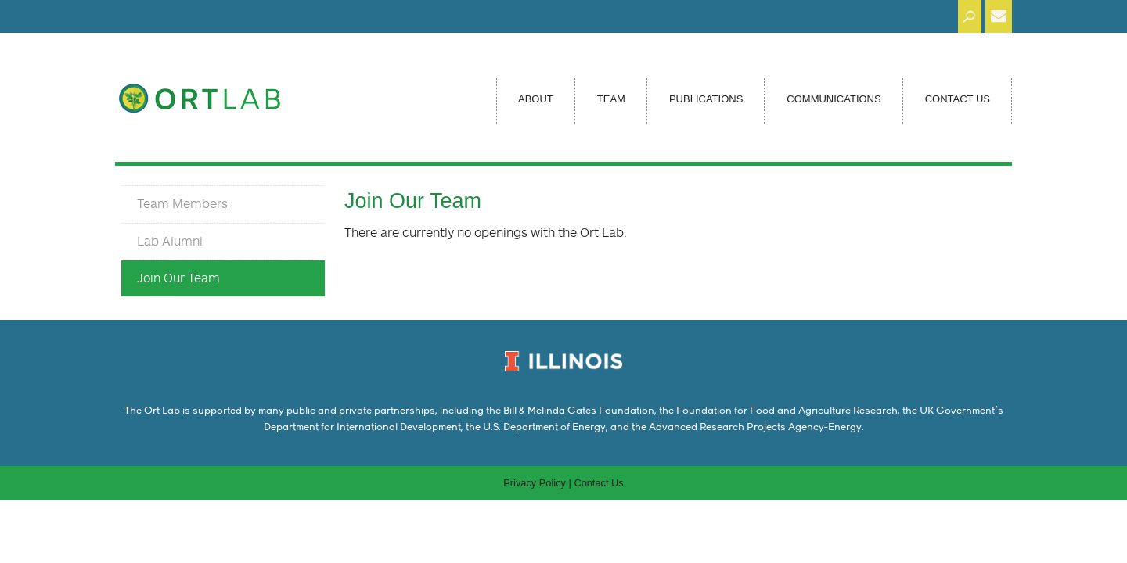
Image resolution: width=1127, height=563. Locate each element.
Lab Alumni (170, 241)
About (535, 99)
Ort (213, 94)
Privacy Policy (534, 483)
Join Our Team (178, 277)
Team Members (182, 203)
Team (611, 99)
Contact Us (957, 99)
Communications (833, 99)
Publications (706, 99)
